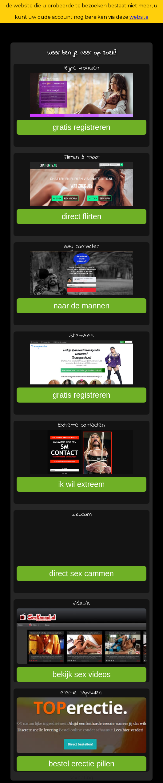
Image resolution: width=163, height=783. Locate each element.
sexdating (81, 778)
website (139, 17)
